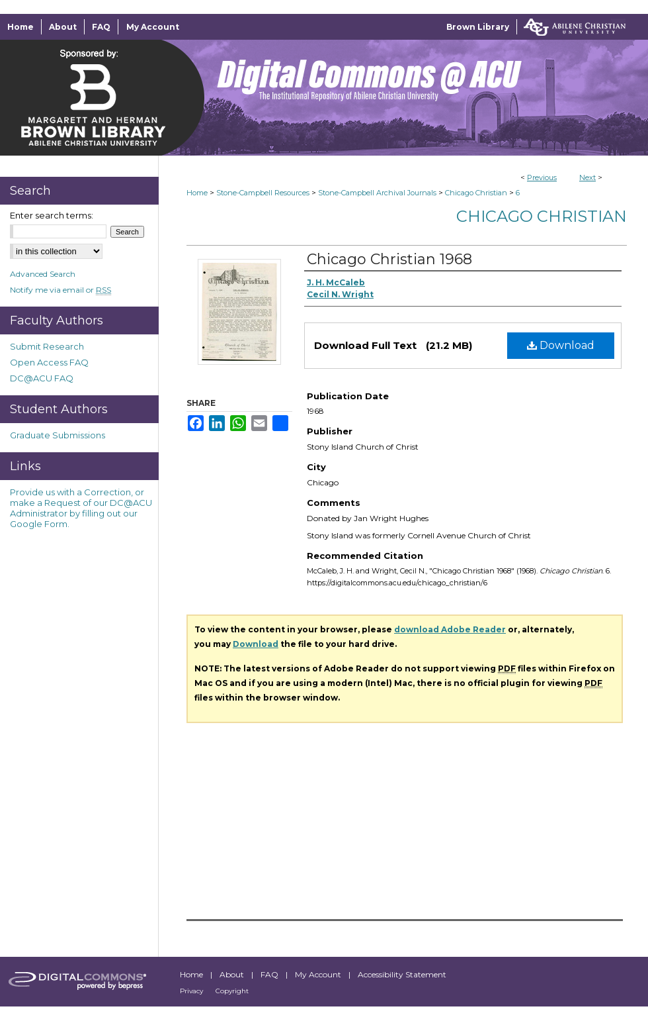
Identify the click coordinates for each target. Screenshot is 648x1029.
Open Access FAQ (49, 362)
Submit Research (47, 346)
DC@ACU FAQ (41, 378)
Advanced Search (42, 274)
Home (197, 192)
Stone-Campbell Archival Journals (377, 192)
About (233, 974)
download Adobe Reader (450, 629)
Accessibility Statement (402, 974)
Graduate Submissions (57, 435)
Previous (542, 177)
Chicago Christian (476, 192)
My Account (319, 974)
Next (587, 177)
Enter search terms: (51, 215)
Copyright (232, 991)
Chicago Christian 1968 (389, 259)
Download (560, 345)
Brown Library (477, 27)
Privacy (192, 991)
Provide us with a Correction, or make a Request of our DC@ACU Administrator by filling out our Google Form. (81, 508)
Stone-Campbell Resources (262, 192)
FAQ (270, 974)
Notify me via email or (60, 290)
